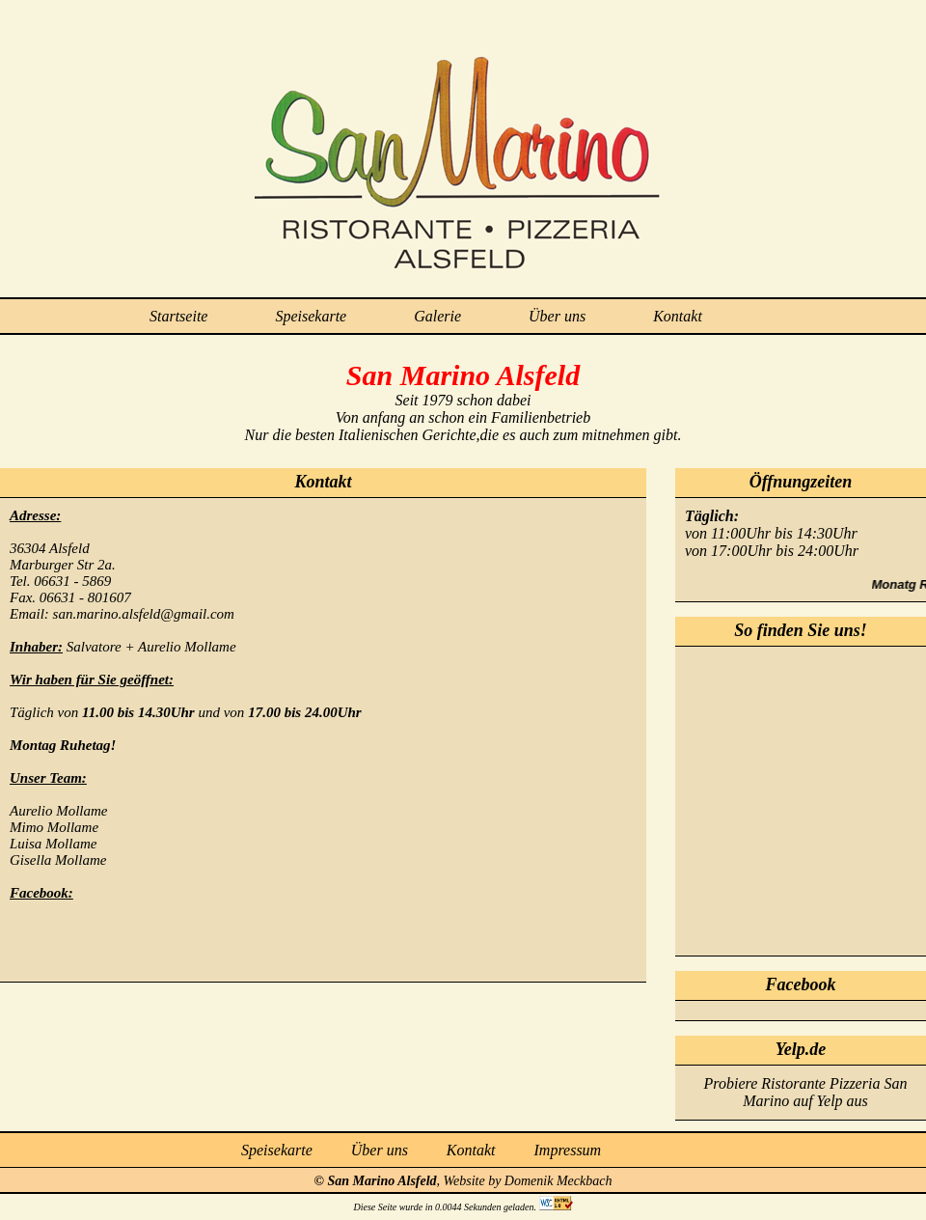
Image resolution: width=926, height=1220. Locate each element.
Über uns (557, 316)
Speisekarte (310, 316)
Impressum (568, 1150)
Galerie (437, 316)
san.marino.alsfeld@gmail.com (143, 614)
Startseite (178, 316)
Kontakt (677, 316)
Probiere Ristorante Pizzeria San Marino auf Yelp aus (806, 1092)
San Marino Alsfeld (382, 1181)
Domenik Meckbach (558, 1181)
